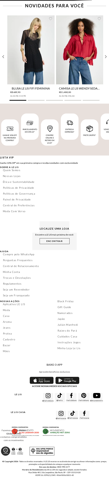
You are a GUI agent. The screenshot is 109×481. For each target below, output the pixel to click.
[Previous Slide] (3, 56)
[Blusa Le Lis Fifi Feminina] (31, 56)
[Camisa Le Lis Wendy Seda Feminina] (80, 56)
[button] (17, 100)
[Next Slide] (105, 56)
